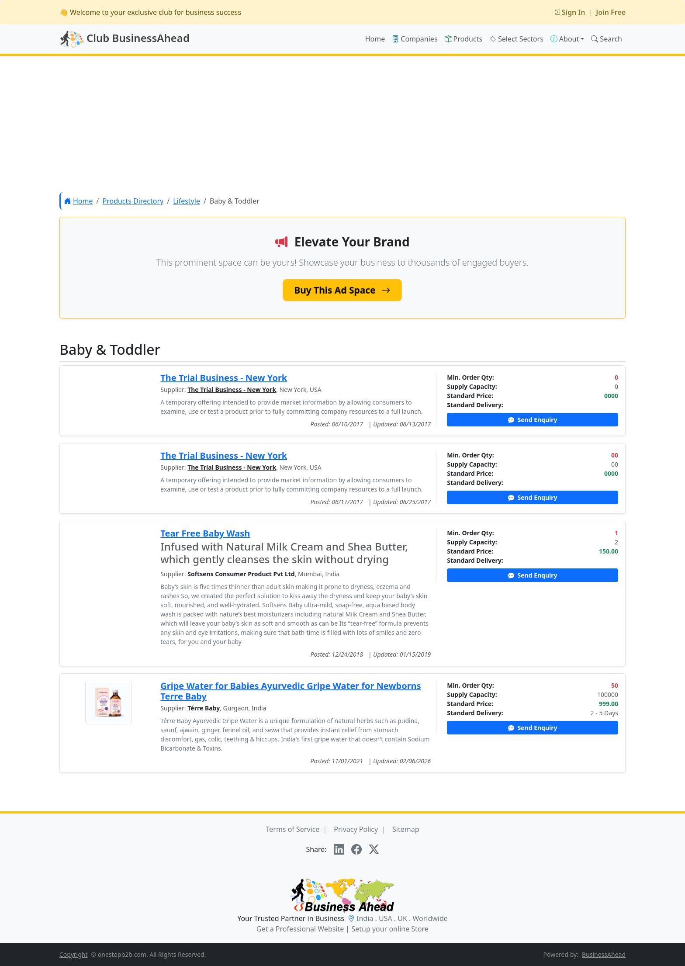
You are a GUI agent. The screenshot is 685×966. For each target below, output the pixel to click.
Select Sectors (516, 39)
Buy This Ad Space (342, 290)
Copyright (73, 954)
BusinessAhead (604, 954)
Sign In (569, 12)
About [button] (564, 39)
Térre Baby (203, 708)
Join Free (611, 12)
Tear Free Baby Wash (205, 533)
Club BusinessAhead (124, 39)
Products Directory (132, 201)
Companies (414, 39)
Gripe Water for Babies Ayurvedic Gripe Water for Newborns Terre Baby (290, 691)
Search (606, 39)
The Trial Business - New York (223, 378)
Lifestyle (186, 201)
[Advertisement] (342, 124)
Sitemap (405, 829)
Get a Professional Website (300, 929)
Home (375, 39)
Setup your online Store (389, 929)
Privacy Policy (356, 829)
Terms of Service (292, 829)
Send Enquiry (532, 419)
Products (464, 39)
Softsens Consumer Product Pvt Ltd (240, 574)
